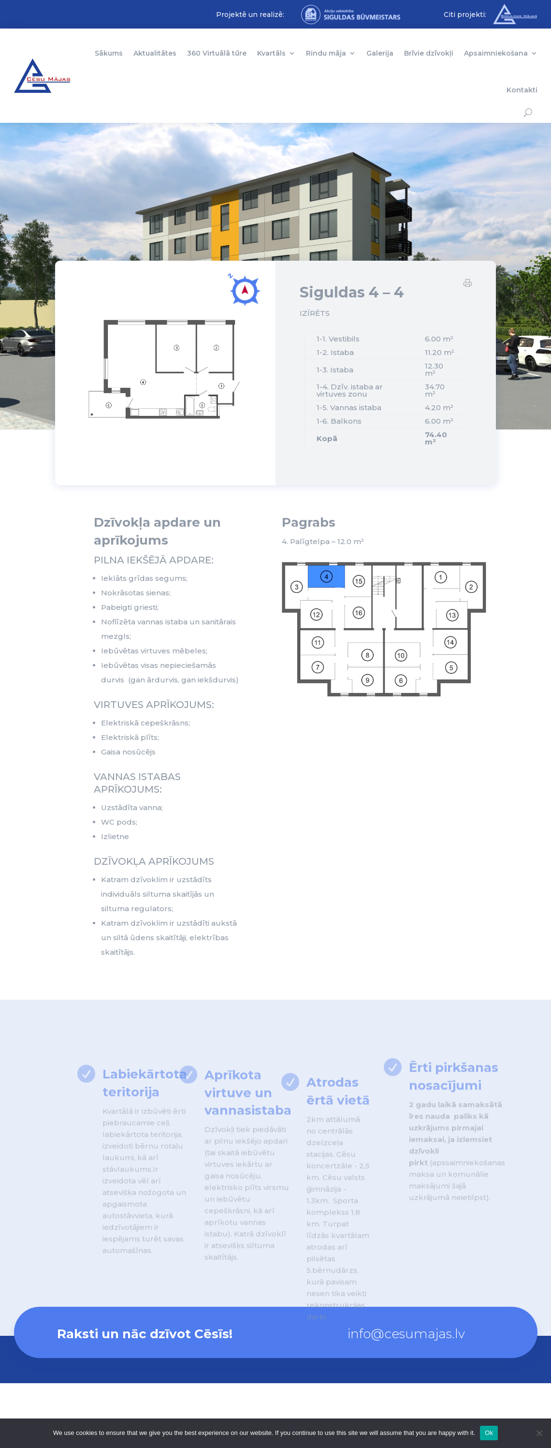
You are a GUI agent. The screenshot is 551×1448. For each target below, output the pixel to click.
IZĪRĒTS (315, 314)
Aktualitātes (154, 53)
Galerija (379, 53)
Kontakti (522, 90)
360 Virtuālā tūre (216, 53)
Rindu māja (326, 53)
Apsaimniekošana (496, 53)
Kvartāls (271, 53)
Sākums (109, 53)
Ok (489, 1432)
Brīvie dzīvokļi (428, 53)
